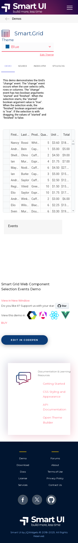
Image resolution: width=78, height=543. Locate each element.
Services (22, 484)
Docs (23, 471)
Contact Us (55, 484)
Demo (23, 458)
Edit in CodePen (24, 340)
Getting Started (54, 383)
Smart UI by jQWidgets (24, 532)
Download (23, 465)
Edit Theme (47, 54)
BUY (4, 322)
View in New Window (15, 300)
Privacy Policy (55, 478)
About (55, 465)
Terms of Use (55, 471)
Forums (55, 458)
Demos (13, 18)
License (23, 478)
